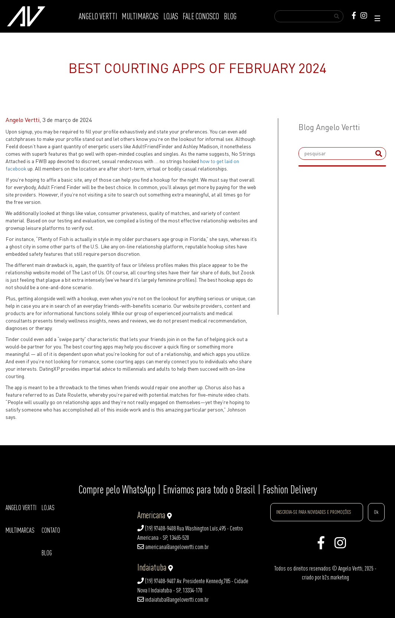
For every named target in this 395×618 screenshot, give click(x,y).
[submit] (379, 153)
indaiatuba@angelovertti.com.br (173, 599)
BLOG (230, 16)
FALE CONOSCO (201, 16)
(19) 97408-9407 (156, 581)
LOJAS (170, 16)
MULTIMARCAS (140, 16)
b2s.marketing (335, 577)
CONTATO (51, 530)
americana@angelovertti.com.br (173, 547)
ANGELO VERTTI (98, 16)
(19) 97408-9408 (156, 528)
